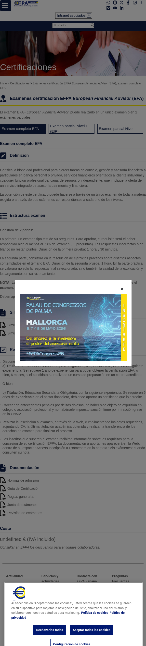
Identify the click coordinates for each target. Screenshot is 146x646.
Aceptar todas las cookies (91, 640)
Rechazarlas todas (49, 640)
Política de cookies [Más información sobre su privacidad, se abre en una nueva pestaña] (94, 623)
